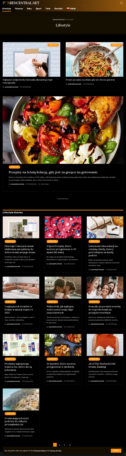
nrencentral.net (23, 3)
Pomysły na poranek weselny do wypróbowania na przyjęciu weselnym (104, 309)
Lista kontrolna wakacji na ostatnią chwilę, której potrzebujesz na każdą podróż (103, 250)
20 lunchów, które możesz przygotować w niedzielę (61, 365)
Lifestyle (53, 45)
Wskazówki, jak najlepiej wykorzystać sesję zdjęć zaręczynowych (60, 309)
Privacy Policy (40, 451)
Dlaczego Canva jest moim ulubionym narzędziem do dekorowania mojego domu (20, 249)
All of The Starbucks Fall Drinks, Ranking (101, 365)
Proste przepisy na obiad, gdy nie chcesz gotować (90, 79)
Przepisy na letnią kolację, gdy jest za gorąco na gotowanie (54, 172)
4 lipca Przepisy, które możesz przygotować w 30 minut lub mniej (61, 249)
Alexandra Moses (11, 87)
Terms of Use (57, 451)
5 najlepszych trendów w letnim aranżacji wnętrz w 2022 (19, 309)
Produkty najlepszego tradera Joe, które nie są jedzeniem (18, 366)
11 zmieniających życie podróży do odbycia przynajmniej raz (17, 420)
